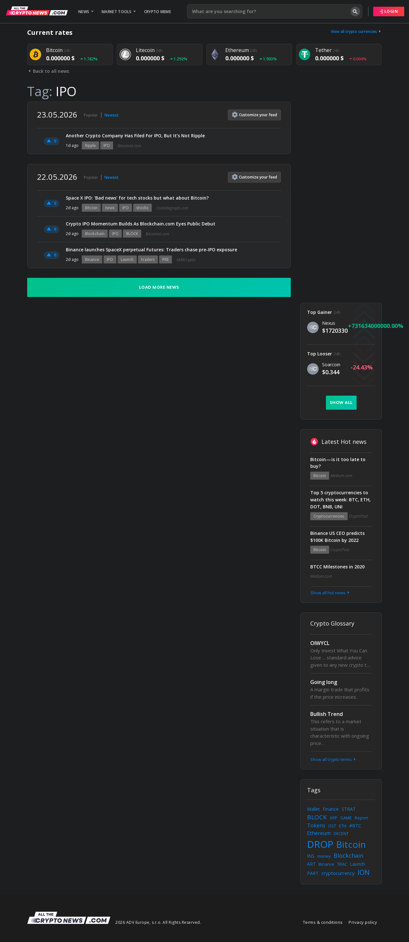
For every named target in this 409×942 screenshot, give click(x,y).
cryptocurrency (338, 873)
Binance (92, 259)
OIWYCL (319, 643)
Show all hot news (330, 593)
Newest (111, 115)
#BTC (355, 826)
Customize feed (254, 115)
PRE (165, 259)
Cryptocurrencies (328, 516)
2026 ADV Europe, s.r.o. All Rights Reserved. (158, 922)
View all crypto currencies (356, 31)
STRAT (349, 809)
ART (311, 864)
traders (148, 259)
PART (313, 873)
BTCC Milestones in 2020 (337, 567)
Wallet (313, 809)
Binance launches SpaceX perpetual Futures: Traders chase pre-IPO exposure (152, 250)
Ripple (90, 145)
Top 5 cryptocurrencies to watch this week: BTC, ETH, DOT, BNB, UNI (340, 500)
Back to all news (48, 71)
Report (361, 818)
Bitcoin (91, 207)
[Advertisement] (341, 197)
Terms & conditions (323, 922)
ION (364, 872)
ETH (342, 826)
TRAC (342, 864)
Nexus (328, 323)
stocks (142, 207)
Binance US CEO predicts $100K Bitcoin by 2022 (337, 536)
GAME (346, 818)
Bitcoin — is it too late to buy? (338, 462)
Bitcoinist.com (129, 145)
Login (389, 11)
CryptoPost (358, 516)
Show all (341, 402)
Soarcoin (331, 364)
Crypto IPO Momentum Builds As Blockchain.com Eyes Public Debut (140, 224)
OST (332, 826)
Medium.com (341, 475)
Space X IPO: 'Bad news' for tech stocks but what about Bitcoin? (137, 198)
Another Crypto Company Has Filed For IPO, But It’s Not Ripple (135, 136)
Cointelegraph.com (172, 208)
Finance (331, 809)
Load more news (159, 287)
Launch (127, 259)
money (324, 856)
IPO (107, 145)
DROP (320, 844)
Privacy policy (363, 922)
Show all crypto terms (333, 759)
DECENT (341, 833)
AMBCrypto (186, 259)
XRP (333, 818)
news (110, 207)
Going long (323, 682)
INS (310, 856)
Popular (91, 115)
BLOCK (132, 233)
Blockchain (94, 233)
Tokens (316, 825)
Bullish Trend (326, 714)
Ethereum (319, 833)
